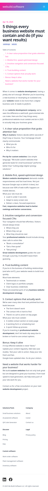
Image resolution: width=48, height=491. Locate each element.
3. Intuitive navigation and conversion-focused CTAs (24, 65)
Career (28, 418)
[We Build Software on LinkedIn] (4, 479)
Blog (4, 435)
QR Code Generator (10, 422)
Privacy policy (31, 435)
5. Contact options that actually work (20, 74)
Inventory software (9, 466)
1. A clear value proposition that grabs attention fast (25, 55)
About (28, 413)
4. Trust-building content (15, 70)
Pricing (5, 439)
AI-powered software (10, 418)
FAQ (4, 444)
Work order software (10, 456)
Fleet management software (13, 461)
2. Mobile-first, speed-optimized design (21, 60)
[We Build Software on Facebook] (10, 479)
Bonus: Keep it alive (13, 77)
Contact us (7, 386)
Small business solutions (11, 413)
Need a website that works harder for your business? (22, 82)
